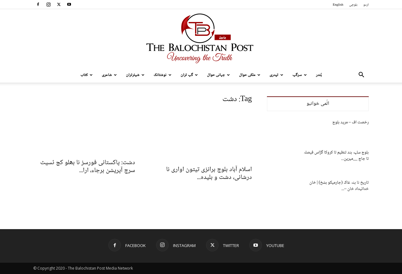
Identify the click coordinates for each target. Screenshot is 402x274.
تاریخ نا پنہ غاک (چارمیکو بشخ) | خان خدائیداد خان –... (339, 186)
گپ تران (189, 75)
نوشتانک (162, 75)
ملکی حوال (249, 75)
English (338, 5)
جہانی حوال (218, 75)
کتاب (86, 75)
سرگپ (299, 75)
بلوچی (353, 5)
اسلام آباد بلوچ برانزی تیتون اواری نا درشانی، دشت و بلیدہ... (209, 173)
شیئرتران (135, 75)
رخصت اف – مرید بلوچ (350, 122)
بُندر (319, 75)
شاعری (109, 75)
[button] (361, 75)
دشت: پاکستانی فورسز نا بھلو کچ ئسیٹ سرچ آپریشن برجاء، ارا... (87, 166)
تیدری (276, 75)
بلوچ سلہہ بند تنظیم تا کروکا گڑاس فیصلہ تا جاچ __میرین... (336, 156)
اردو (366, 5)
